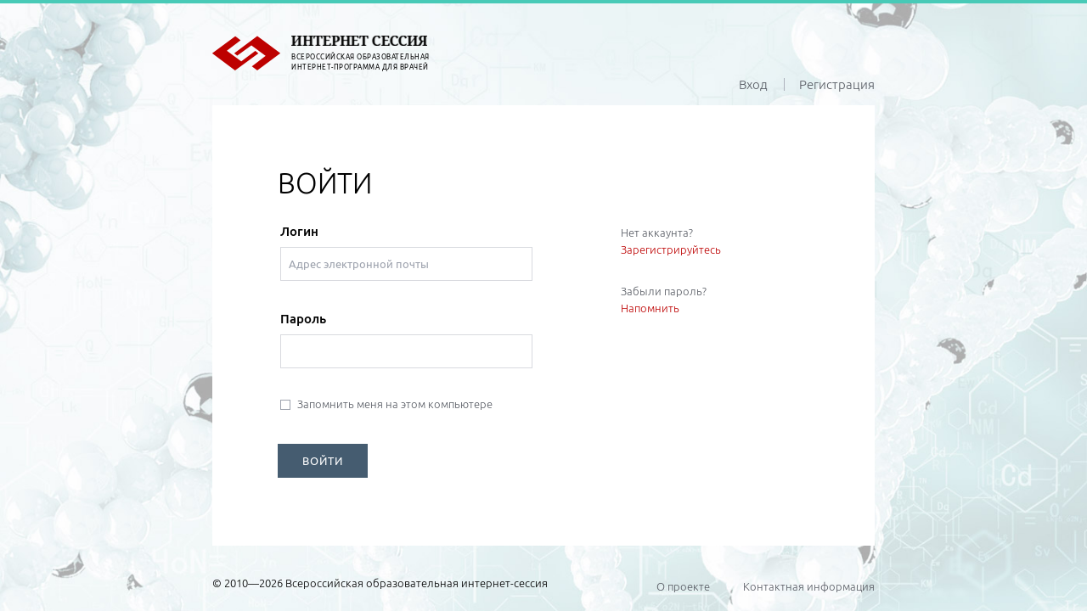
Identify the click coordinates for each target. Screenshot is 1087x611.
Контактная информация (809, 586)
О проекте (683, 586)
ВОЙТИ (322, 461)
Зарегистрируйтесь (671, 249)
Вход (753, 84)
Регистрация (837, 84)
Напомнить (650, 308)
